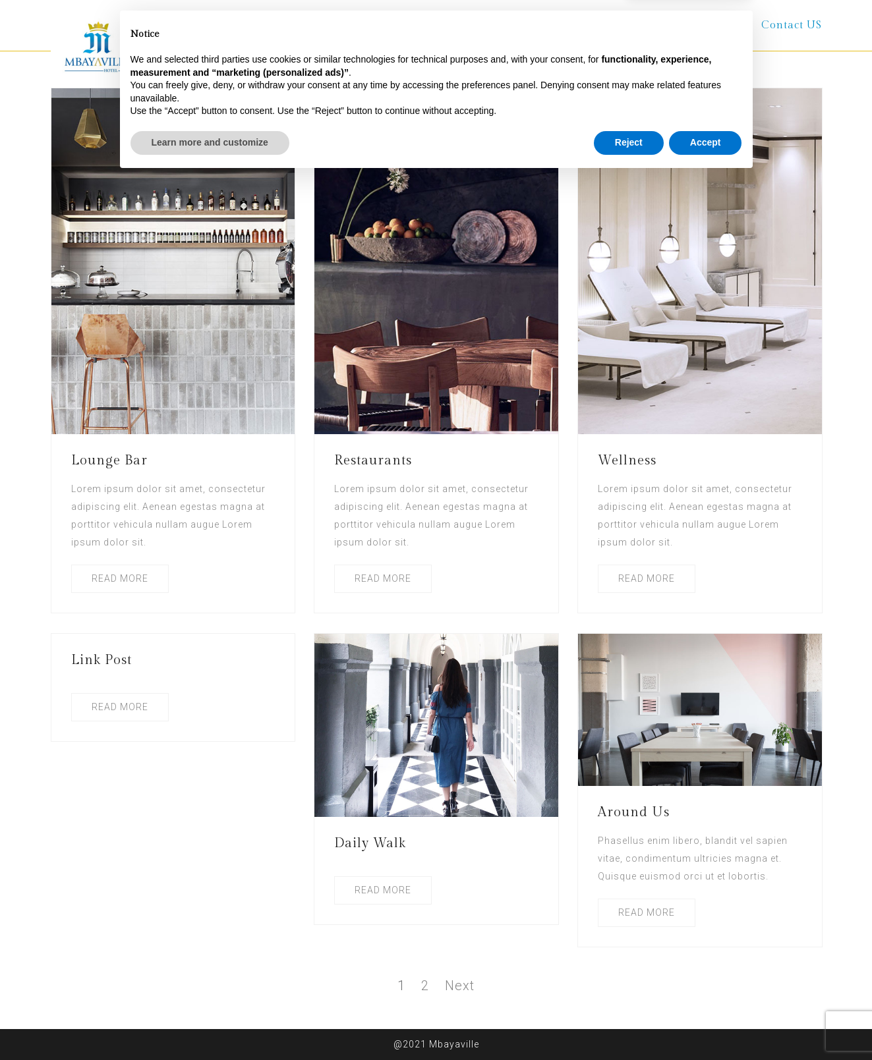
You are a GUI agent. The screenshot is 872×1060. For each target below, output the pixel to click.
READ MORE (120, 578)
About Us (372, 25)
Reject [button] (629, 1023)
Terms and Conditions (669, 25)
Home (299, 25)
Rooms (447, 25)
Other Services (536, 25)
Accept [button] (705, 1023)
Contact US (791, 25)
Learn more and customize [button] (210, 1023)
